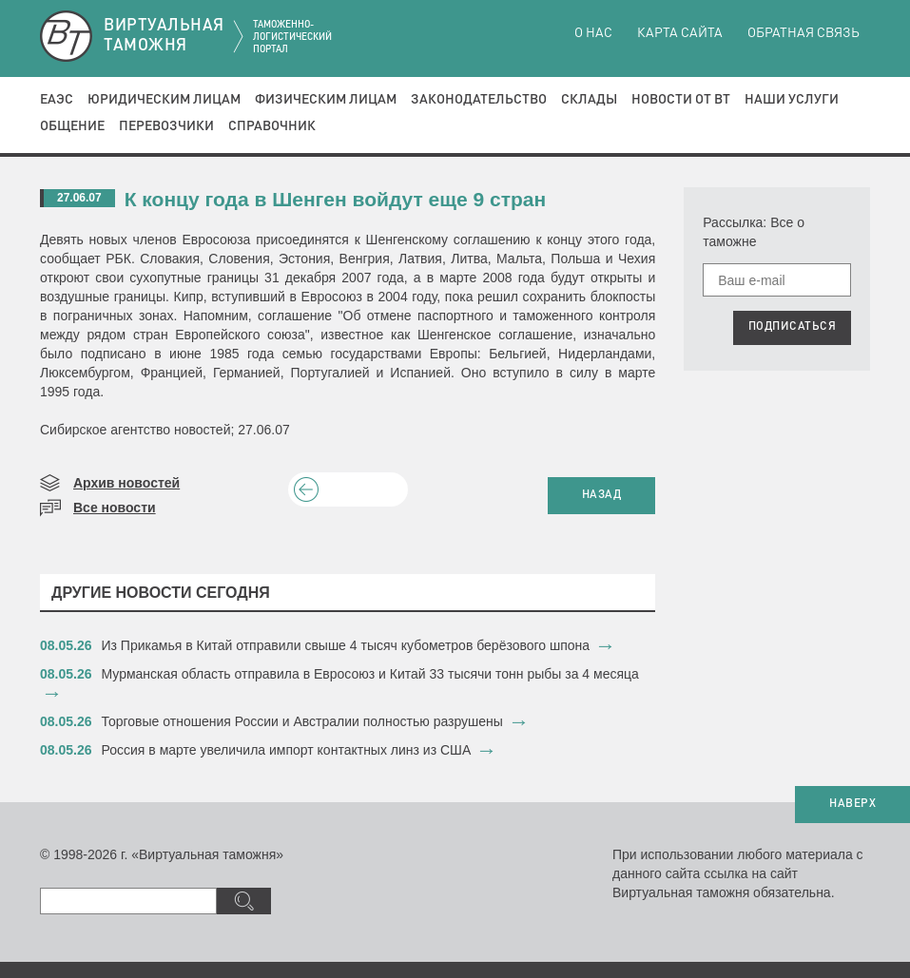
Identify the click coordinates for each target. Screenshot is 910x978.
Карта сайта (680, 33)
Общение (72, 126)
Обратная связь (803, 33)
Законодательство (479, 99)
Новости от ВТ (680, 99)
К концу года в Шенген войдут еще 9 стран (335, 199)
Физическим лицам (326, 99)
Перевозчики (166, 126)
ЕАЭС (56, 99)
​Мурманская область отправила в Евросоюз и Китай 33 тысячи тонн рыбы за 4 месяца (370, 673)
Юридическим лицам (164, 99)
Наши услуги (792, 99)
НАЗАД (602, 495)
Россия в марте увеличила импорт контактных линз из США (287, 749)
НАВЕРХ (852, 804)
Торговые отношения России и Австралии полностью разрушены (302, 721)
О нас (593, 33)
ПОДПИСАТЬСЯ (792, 327)
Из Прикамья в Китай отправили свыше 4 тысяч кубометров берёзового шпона (346, 645)
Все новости (114, 507)
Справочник (272, 126)
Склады (589, 99)
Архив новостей (126, 482)
